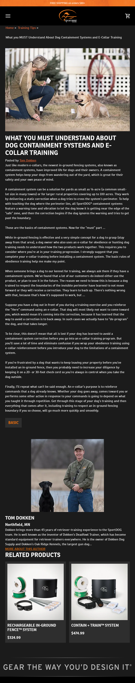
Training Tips (27, 28)
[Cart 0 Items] (128, 16)
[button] (8, 16)
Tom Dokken (28, 160)
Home (10, 28)
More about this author (25, 549)
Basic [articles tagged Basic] (13, 422)
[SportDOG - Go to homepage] (68, 16)
